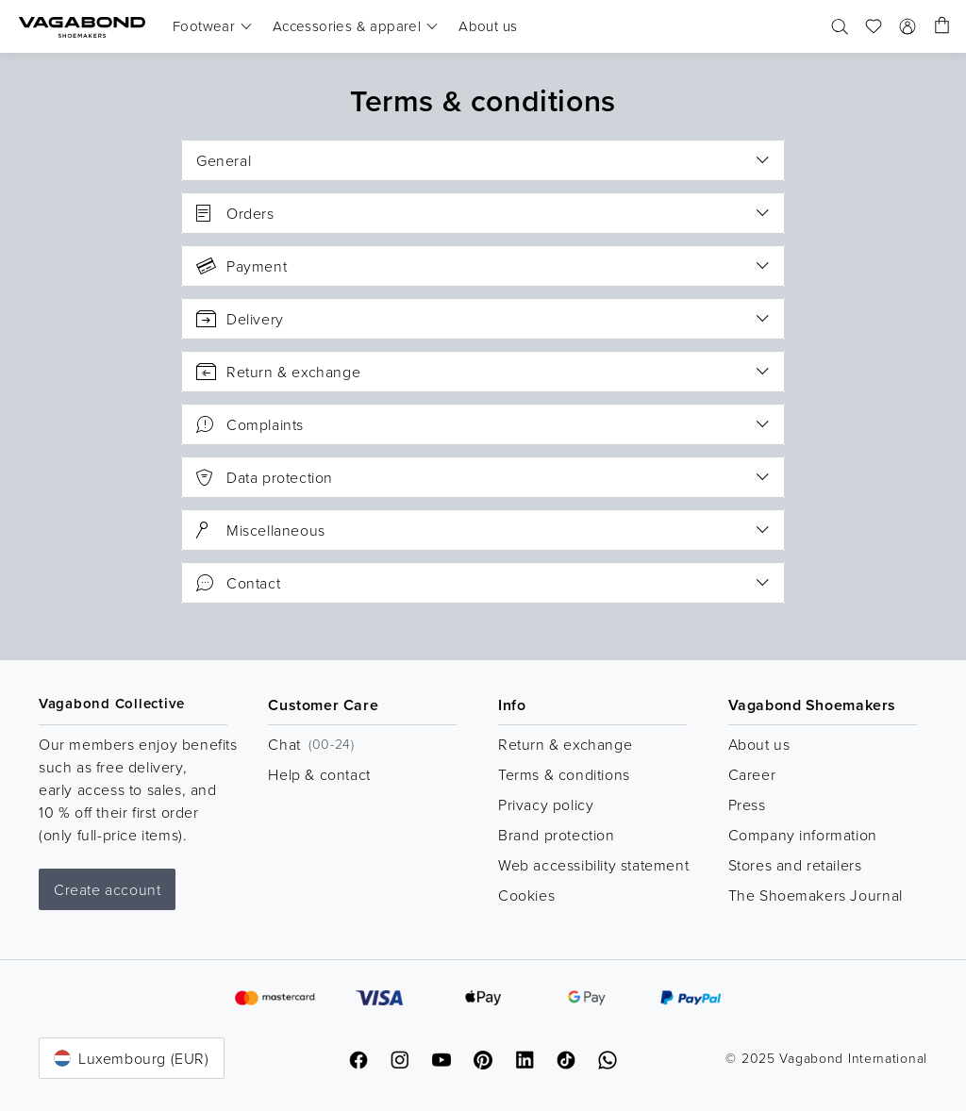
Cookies (526, 895)
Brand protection (556, 834)
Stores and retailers (795, 864)
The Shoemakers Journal (815, 895)
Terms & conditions (564, 774)
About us (759, 744)
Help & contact (319, 774)
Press (747, 804)
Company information (802, 834)
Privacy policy (545, 804)
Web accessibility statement (593, 864)
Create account (107, 889)
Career (752, 774)
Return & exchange (565, 744)
